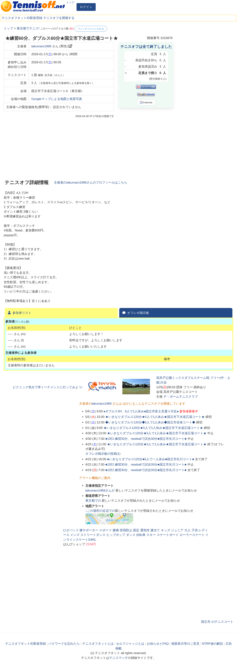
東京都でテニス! (28, 28)
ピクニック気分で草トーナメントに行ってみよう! (47, 387)
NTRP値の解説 (212, 643)
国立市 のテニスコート (217, 622)
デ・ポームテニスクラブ (180, 396)
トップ (70, 2)
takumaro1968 (41, 46)
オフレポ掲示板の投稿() (103, 453)
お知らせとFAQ (158, 643)
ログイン (86, 7)
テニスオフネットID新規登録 (22, 18)
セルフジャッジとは (130, 643)
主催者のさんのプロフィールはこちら (90, 182)
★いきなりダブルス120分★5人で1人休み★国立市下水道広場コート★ (155, 417)
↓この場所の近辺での (100, 510)
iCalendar (146, 102)
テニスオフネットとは (98, 643)
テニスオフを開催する (59, 18)
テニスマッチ (118, 658)
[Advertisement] (205, 81)
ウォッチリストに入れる (91, 28)
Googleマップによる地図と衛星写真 (56, 99)
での (93, 500)
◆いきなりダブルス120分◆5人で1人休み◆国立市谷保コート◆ (150, 422)
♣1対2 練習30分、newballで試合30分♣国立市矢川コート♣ (146, 439)
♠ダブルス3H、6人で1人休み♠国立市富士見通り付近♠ (141, 411)
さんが (100, 490)
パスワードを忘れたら (64, 643)
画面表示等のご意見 (185, 643)
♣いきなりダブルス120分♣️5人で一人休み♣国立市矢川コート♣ (150, 459)
